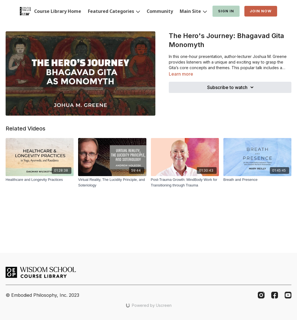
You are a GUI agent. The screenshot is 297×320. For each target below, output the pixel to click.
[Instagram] (261, 295)
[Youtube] (288, 295)
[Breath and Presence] (257, 180)
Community (160, 11)
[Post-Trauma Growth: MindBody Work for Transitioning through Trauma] (185, 182)
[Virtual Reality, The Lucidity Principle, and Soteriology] (112, 182)
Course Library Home (57, 11)
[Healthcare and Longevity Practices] (40, 180)
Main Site (193, 11)
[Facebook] (274, 295)
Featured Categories (114, 11)
